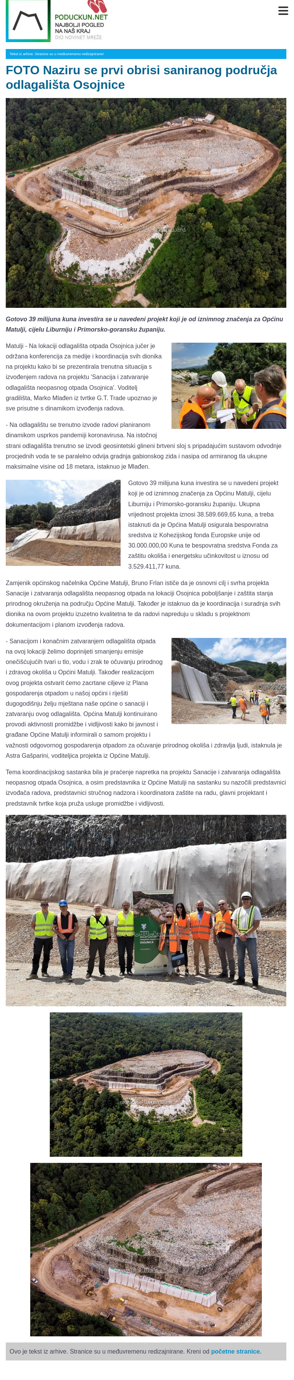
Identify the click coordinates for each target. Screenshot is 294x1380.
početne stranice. (236, 1351)
